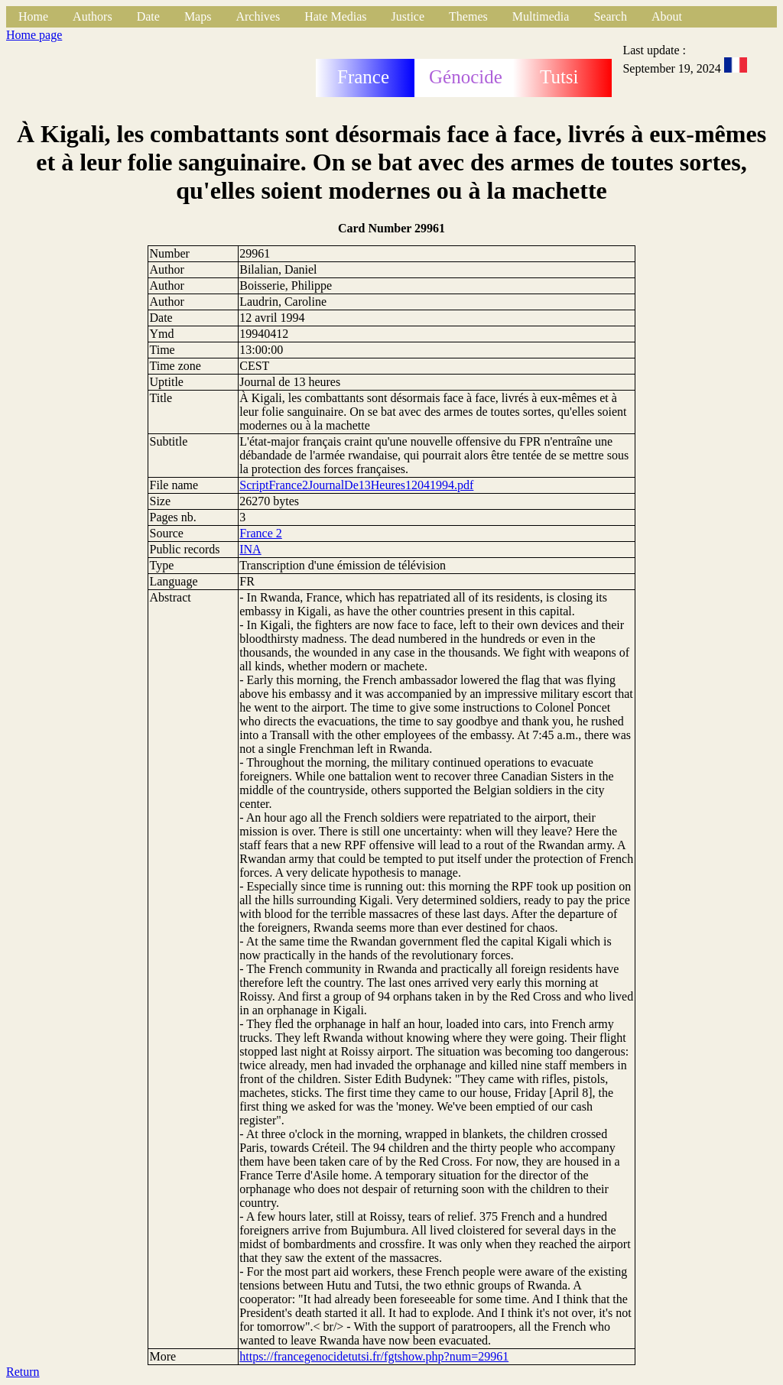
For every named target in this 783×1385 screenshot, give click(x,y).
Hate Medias (335, 16)
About (666, 16)
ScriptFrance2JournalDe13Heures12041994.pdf (356, 484)
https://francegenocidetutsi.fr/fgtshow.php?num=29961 (373, 1356)
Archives (258, 16)
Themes (468, 16)
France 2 (260, 533)
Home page (34, 34)
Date (148, 16)
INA (250, 549)
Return (23, 1371)
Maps (198, 16)
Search (610, 16)
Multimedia (541, 16)
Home (33, 16)
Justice (408, 16)
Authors (92, 16)
